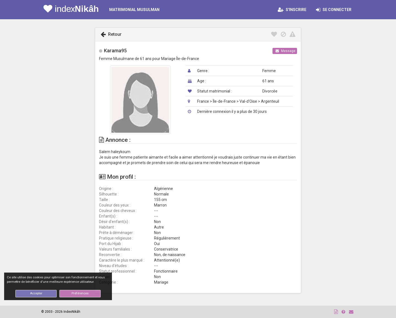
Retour (111, 34)
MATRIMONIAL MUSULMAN (134, 9)
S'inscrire (292, 9)
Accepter (36, 293)
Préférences (80, 293)
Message (285, 51)
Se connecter (335, 9)
